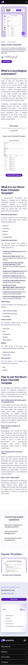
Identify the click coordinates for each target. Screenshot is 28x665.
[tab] (14, 126)
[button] (26, 2)
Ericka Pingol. (14, 57)
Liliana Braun (8, 56)
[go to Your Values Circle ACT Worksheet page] (14, 565)
